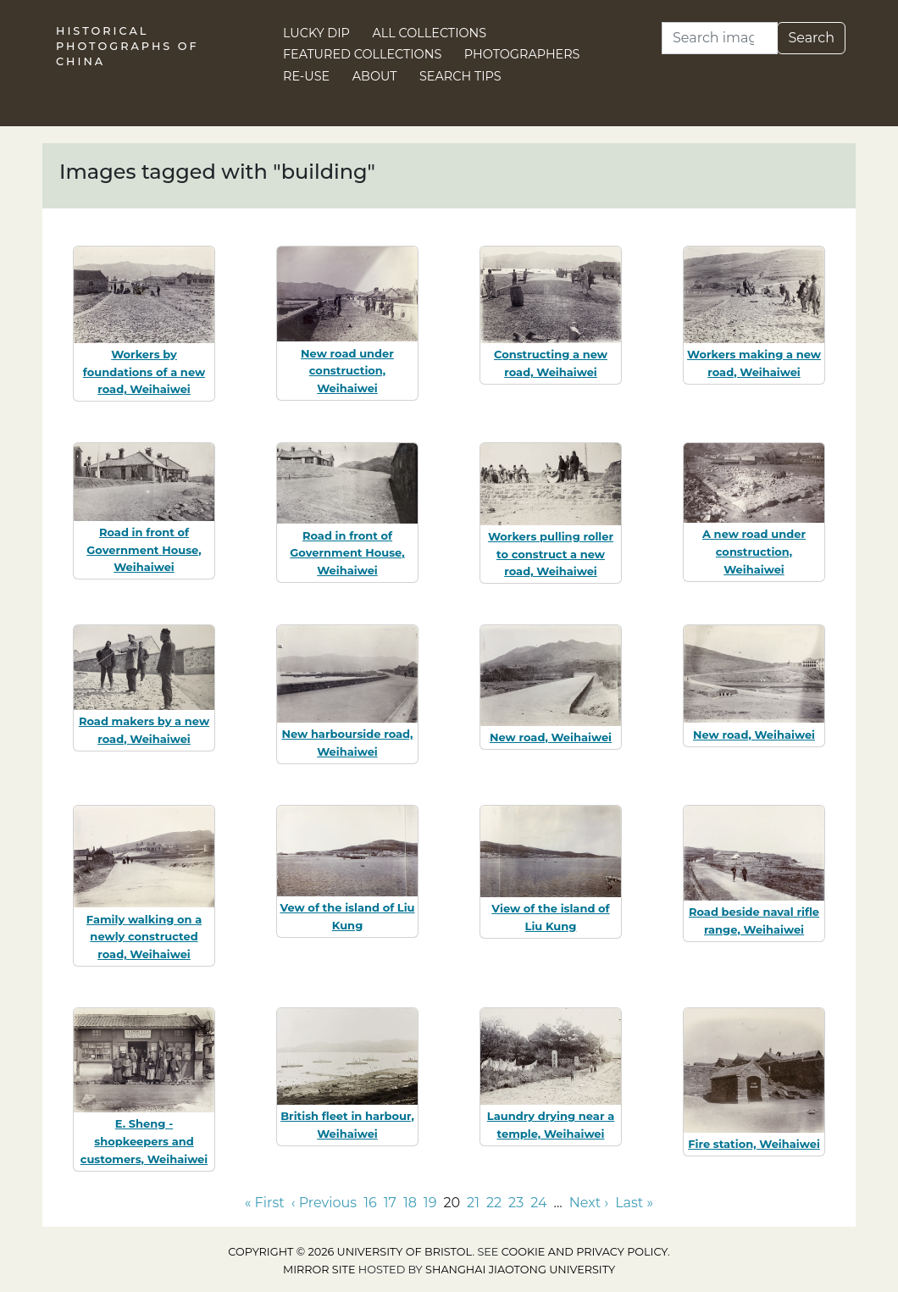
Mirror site (319, 1269)
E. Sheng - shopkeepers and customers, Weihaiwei (144, 1141)
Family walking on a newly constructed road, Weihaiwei (144, 937)
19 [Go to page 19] (430, 1203)
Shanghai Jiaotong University (520, 1269)
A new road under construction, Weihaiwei (754, 551)
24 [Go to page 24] (538, 1203)
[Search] (720, 38)
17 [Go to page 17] (390, 1203)
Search (811, 38)
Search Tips (460, 76)
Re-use (306, 76)
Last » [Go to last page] (634, 1203)
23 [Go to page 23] (516, 1203)
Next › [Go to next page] (588, 1203)
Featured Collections (362, 54)
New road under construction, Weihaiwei (347, 371)
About (374, 76)
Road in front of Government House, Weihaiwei (143, 549)
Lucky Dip (316, 33)
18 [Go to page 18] (410, 1203)
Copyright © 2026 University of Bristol (350, 1251)
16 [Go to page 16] (370, 1203)
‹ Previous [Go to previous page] (324, 1203)
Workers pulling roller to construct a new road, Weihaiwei (550, 554)
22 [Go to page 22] (494, 1203)
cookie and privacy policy (585, 1251)
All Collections (430, 33)
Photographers (522, 54)
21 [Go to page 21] (473, 1203)
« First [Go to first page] (265, 1203)
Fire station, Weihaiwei (754, 1144)
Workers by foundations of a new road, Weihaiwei (144, 371)
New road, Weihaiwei (551, 737)
